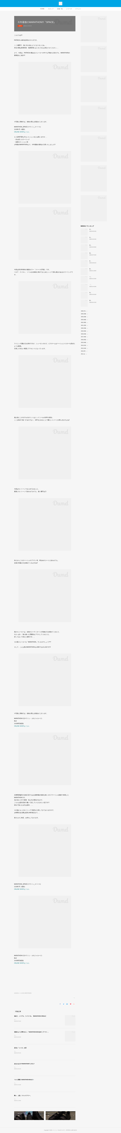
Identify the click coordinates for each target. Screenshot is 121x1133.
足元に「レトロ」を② (20, 1048)
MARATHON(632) (27, 993)
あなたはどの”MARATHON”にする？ (24, 1063)
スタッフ (51, 9)
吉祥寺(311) (16, 993)
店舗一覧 (60, 9)
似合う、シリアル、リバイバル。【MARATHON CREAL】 (30, 1016)
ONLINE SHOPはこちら (21, 132)
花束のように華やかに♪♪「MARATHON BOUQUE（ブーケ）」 (31, 1032)
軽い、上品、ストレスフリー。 (22, 1095)
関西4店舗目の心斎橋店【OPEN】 (97, 300)
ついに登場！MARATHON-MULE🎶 (24, 1079)
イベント (78, 9)
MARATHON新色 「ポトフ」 (96, 261)
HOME (42, 9)
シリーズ (69, 9)
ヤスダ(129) (21, 993)
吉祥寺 (20, 26)
